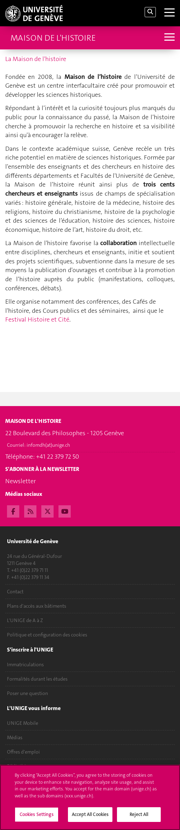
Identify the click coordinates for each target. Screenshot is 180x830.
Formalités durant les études (37, 679)
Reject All (139, 818)
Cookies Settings (37, 818)
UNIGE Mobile (22, 723)
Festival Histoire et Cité (38, 319)
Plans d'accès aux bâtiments (36, 606)
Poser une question (27, 693)
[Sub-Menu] (168, 38)
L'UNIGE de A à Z (25, 620)
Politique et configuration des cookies (47, 635)
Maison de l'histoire (53, 38)
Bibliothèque (21, 766)
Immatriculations (25, 664)
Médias (14, 737)
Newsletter (20, 481)
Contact (15, 591)
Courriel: (38, 445)
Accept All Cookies (90, 818)
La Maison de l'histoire (35, 59)
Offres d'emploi (23, 752)
